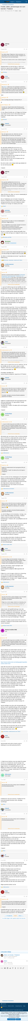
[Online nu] (3, 344)
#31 (26, 462)
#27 (26, 269)
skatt (20, 10)
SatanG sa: (4, 179)
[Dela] (24, 49)
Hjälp (24, 1006)
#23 (26, 128)
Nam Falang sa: (5, 104)
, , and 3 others (13, 260)
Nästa (21, 915)
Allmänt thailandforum (12, 956)
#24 (26, 177)
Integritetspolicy (18, 1006)
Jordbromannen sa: (6, 350)
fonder (16, 10)
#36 (26, 741)
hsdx (3, 10)
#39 (26, 860)
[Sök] (26, 1)
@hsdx (4, 86)
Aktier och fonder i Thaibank (12, 955)
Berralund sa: (4, 84)
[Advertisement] (14, 28)
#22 (26, 81)
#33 (26, 554)
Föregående (8, 915)
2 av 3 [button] (15, 915)
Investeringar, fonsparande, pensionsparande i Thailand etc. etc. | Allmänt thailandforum (13, 276)
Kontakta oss (4, 1006)
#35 (26, 635)
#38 (26, 813)
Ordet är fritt (9, 962)
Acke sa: (3, 386)
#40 (26, 896)
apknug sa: (4, 97)
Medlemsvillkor (11, 1006)
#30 (26, 419)
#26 (26, 246)
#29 (26, 383)
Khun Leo (6, 956)
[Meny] (2, 1)
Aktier (5, 961)
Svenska (3, 1003)
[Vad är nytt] (23, 1)
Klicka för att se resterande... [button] (14, 64)
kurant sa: (4, 52)
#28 (26, 347)
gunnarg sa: (4, 249)
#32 (26, 498)
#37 (26, 779)
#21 (26, 49)
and (7, 237)
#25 (26, 215)
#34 (26, 591)
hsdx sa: (3, 272)
